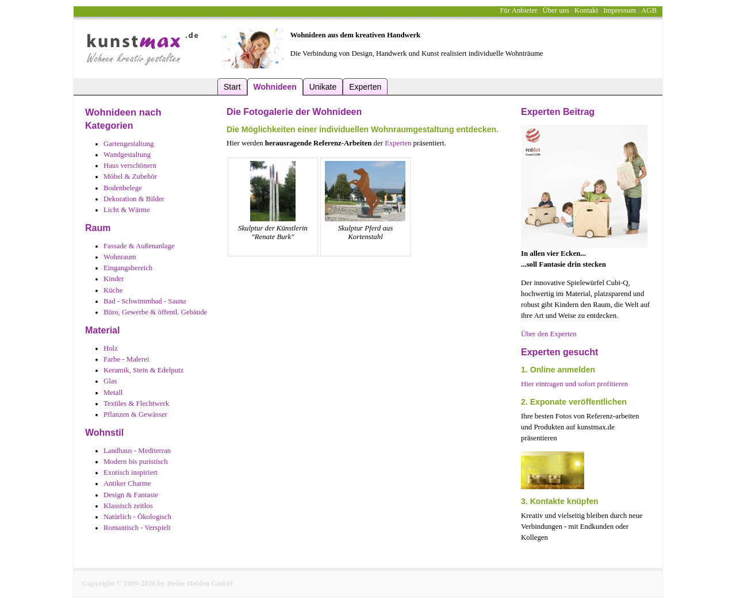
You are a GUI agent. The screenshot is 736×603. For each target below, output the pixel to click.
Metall (112, 393)
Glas (110, 381)
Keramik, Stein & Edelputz (143, 370)
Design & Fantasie (130, 495)
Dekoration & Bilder (133, 199)
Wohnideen (275, 86)
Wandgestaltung (127, 155)
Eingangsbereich (127, 268)
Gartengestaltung (128, 144)
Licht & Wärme (126, 210)
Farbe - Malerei (126, 359)
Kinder (113, 279)
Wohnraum (119, 257)
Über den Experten (549, 334)
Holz (110, 348)
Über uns (555, 10)
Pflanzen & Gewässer (135, 414)
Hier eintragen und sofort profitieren (574, 384)
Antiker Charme (127, 483)
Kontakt (586, 10)
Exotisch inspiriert (130, 472)
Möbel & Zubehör (130, 176)
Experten (365, 86)
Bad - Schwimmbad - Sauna (144, 301)
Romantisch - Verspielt (137, 528)
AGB (649, 10)
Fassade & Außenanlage (139, 246)
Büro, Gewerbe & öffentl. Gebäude (155, 312)
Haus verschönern (129, 166)
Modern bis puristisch (135, 462)
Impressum (619, 10)
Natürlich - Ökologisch (137, 517)
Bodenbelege (122, 188)
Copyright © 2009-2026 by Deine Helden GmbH (157, 583)
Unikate (322, 86)
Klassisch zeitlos (128, 506)
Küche (112, 290)
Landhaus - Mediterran (137, 451)
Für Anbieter (518, 10)
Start (232, 86)
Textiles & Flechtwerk (136, 404)
